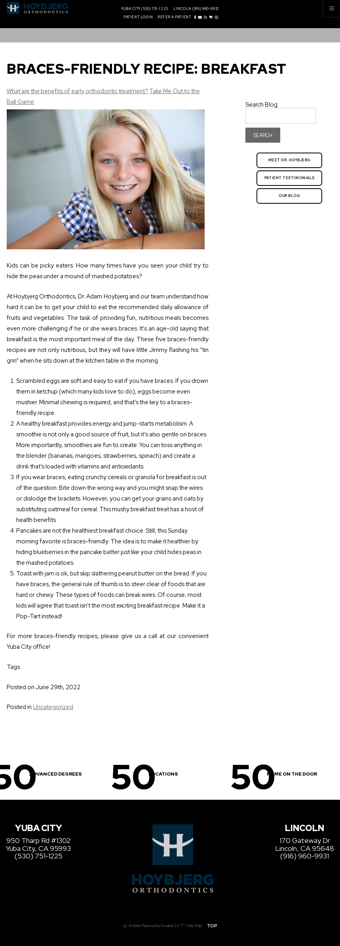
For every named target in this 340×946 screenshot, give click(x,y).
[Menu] (331, 8)
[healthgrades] (211, 17)
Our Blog (289, 195)
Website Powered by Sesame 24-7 (154, 925)
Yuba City (131, 9)
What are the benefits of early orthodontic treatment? (77, 91)
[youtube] (200, 17)
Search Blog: (262, 105)
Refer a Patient (174, 17)
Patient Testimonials (289, 178)
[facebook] (195, 17)
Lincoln (182, 9)
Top (212, 926)
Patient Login (138, 17)
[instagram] (216, 17)
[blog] (205, 17)
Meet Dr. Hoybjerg (289, 160)
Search (262, 135)
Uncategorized (53, 707)
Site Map (195, 925)
